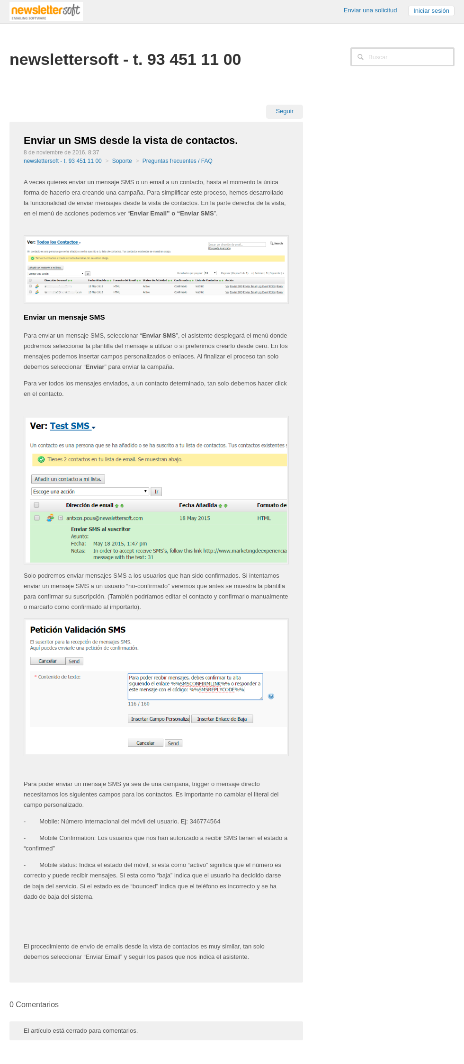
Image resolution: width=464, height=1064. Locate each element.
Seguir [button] (285, 111)
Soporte (122, 161)
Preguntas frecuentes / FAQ (178, 161)
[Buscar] (402, 56)
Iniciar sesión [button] (431, 10)
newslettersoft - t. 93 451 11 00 (63, 161)
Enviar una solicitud (370, 10)
